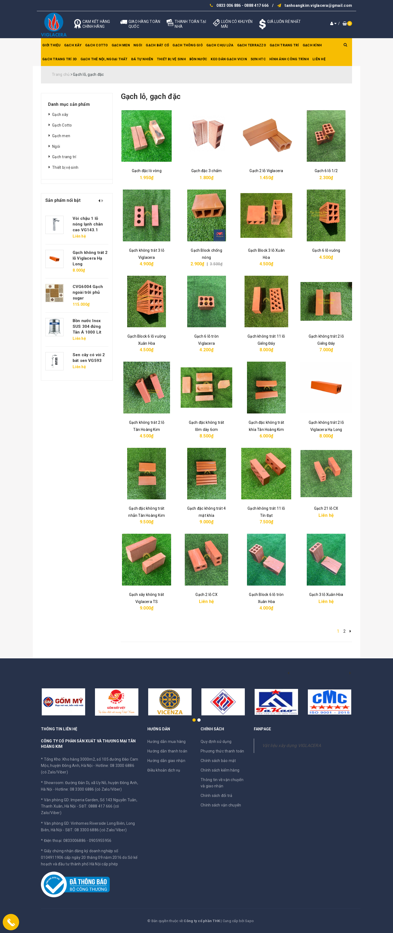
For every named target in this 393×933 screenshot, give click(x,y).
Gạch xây (73, 45)
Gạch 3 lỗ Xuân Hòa (326, 594)
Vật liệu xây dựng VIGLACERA (291, 745)
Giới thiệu (51, 45)
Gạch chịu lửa (219, 45)
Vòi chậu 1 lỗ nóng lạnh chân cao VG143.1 (88, 224)
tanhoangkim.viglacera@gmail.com (318, 5)
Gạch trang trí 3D (59, 59)
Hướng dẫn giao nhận (166, 760)
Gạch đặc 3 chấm (206, 171)
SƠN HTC (258, 59)
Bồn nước (198, 59)
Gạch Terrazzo (251, 45)
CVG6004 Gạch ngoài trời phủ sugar (88, 292)
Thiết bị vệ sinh (171, 59)
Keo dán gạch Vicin (229, 59)
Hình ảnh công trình (289, 59)
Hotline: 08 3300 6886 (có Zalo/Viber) (88, 789)
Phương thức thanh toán (222, 751)
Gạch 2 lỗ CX (206, 594)
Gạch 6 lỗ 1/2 (326, 171)
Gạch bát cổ (157, 45)
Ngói (137, 45)
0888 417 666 (256, 5)
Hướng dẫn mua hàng (166, 741)
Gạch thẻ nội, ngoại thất (104, 59)
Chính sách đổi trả (217, 795)
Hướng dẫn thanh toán (167, 751)
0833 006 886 (228, 5)
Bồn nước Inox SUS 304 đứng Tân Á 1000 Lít (87, 326)
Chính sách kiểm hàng (220, 770)
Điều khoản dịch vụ (163, 770)
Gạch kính (312, 45)
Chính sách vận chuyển (221, 805)
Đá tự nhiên (142, 59)
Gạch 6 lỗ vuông (326, 250)
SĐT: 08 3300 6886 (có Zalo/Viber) (96, 830)
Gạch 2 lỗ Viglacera (266, 171)
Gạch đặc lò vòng (147, 171)
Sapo (249, 921)
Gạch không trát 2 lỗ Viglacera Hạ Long (90, 258)
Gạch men (121, 45)
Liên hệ (319, 59)
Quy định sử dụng (216, 741)
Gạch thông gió (187, 45)
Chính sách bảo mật (218, 760)
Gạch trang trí (284, 45)
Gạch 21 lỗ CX (326, 508)
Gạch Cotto (96, 45)
